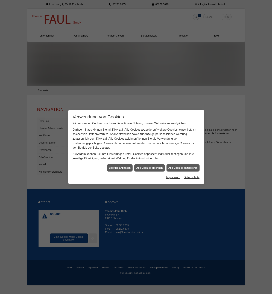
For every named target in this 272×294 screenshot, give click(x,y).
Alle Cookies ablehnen (149, 163)
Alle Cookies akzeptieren (183, 163)
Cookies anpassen (120, 163)
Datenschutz (192, 172)
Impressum (173, 172)
